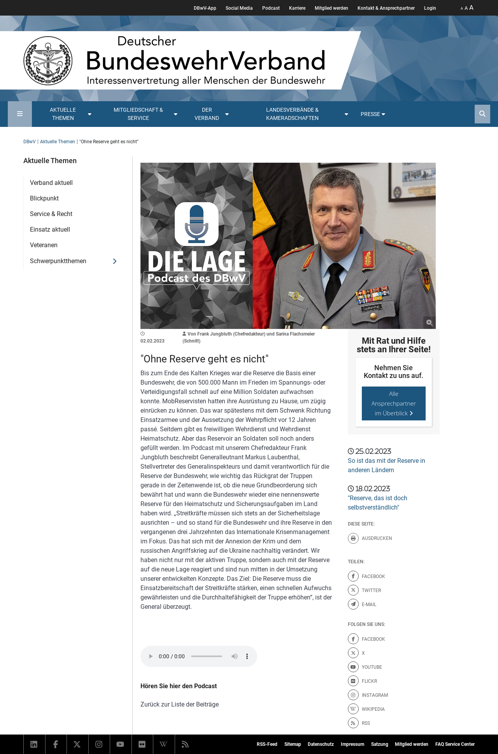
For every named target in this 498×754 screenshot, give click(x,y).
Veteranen (44, 245)
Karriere (297, 8)
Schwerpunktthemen (58, 261)
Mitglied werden (331, 8)
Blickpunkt (44, 198)
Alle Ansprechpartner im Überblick (394, 403)
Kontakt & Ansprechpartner (386, 8)
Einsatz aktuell (50, 229)
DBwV (29, 141)
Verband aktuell (51, 182)
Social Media (239, 8)
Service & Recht (51, 214)
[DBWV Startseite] (192, 60)
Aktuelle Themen (57, 141)
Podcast (271, 8)
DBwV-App (205, 8)
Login (430, 8)
